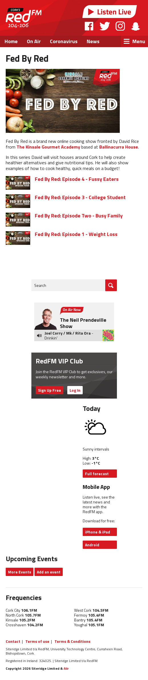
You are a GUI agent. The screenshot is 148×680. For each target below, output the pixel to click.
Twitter (105, 26)
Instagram (120, 26)
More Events (19, 572)
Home (11, 41)
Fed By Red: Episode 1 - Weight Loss (76, 234)
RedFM (23, 18)
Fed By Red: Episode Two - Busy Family (79, 215)
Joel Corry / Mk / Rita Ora (67, 333)
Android (92, 545)
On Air (34, 41)
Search (40, 285)
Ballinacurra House (118, 146)
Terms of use (37, 641)
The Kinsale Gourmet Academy (48, 146)
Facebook (89, 26)
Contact (13, 641)
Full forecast (97, 474)
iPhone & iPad (97, 532)
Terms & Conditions (72, 641)
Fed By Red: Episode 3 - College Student (80, 197)
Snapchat (135, 26)
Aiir (66, 668)
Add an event (48, 572)
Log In (75, 390)
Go (111, 285)
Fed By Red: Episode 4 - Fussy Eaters (77, 179)
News (93, 41)
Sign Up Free (49, 390)
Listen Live (109, 11)
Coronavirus (64, 41)
